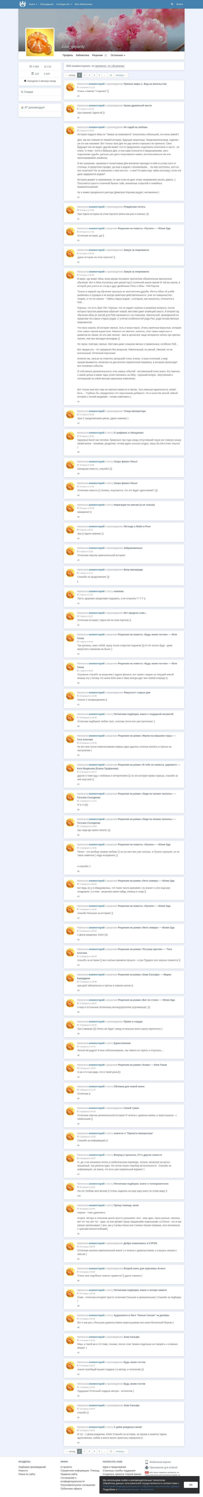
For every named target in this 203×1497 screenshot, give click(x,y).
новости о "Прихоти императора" (133, 1133)
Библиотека (82, 55)
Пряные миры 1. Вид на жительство (145, 84)
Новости (23, 1470)
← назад (70, 75)
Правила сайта (69, 1474)
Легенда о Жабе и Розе (137, 526)
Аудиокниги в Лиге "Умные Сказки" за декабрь (141, 1315)
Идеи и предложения (114, 1467)
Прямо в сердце (133, 1021)
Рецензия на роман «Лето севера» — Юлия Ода (146, 880)
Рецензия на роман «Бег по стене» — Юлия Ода (146, 1000)
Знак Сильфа (131, 1337)
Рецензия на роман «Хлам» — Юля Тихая (142, 1064)
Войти (179, 4)
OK (191, 1484)
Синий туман (131, 1108)
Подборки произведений (32, 1467)
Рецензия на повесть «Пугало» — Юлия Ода (144, 228)
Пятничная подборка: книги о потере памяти (140, 1290)
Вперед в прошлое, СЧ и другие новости (138, 1155)
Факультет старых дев (137, 692)
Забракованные (133, 548)
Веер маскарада (133, 569)
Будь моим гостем (134, 1362)
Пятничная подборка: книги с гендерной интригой (143, 714)
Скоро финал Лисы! (125, 461)
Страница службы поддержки (119, 1470)
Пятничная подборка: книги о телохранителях (141, 1183)
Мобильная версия (158, 1462)
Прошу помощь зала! (126, 1205)
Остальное (118, 55)
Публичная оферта (71, 1488)
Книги (33, 4)
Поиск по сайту (26, 1474)
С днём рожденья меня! (128, 1427)
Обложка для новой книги (129, 1086)
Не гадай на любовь (136, 127)
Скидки (28, 91)
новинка (118, 591)
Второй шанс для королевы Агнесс (145, 1268)
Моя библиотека (83, 4)
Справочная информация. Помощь (80, 1470)
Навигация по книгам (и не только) (134, 504)
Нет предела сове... (135, 612)
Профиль (68, 55)
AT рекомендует (35, 107)
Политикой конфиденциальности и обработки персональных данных (141, 1486)
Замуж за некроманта (136, 250)
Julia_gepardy (73, 46)
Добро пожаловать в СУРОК (140, 1243)
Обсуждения (46, 4)
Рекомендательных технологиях (136, 1489)
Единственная (122, 1043)
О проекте (66, 1467)
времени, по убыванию (109, 66)
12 (111, 75)
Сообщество (64, 4)
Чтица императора (135, 411)
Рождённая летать (134, 206)
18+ (146, 1472)
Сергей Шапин (133, 1474)
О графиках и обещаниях (129, 432)
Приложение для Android (161, 1467)
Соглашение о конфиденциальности (73, 1479)
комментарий (97, 84)
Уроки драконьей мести (138, 105)
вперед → (121, 75)
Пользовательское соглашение (78, 1485)
